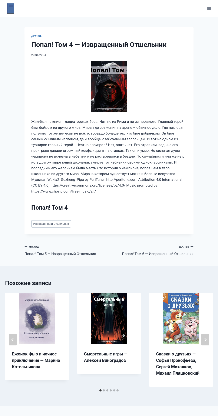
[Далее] (205, 339)
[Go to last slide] (13, 339)
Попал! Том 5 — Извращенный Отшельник (64, 250)
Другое (36, 36)
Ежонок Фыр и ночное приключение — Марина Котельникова (36, 360)
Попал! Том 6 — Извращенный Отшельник (153, 250)
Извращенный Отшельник (51, 223)
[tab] (100, 390)
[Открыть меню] (209, 8)
